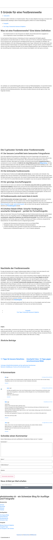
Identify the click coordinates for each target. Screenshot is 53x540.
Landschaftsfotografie (18, 204)
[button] (26, 7)
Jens (6, 422)
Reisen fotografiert (5, 204)
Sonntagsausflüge (4, 515)
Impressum (19, 534)
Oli (5, 377)
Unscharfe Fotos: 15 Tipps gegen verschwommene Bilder (38, 360)
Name (2, 459)
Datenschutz (26, 534)
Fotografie (5, 23)
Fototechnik (12, 26)
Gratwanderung (4, 516)
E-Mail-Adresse (5, 464)
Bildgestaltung (43, 163)
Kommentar (4, 441)
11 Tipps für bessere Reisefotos (12, 359)
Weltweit (2, 508)
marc (8, 388)
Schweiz (2, 504)
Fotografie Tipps (4, 527)
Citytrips (2, 509)
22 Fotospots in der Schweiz (7, 528)
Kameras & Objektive (20, 26)
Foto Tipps (6, 26)
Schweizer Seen (4, 520)
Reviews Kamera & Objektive (7, 525)
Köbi (6, 402)
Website (3, 470)
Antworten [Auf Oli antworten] (6, 383)
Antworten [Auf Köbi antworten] (6, 417)
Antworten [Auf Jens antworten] (6, 431)
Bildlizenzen (33, 534)
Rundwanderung (4, 518)
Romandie (2, 506)
